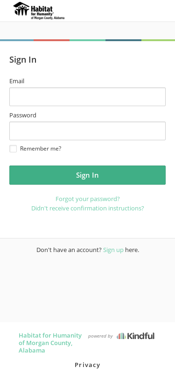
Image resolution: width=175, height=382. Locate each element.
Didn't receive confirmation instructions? (87, 208)
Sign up (113, 249)
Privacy (87, 364)
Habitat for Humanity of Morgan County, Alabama (50, 343)
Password (22, 115)
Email (16, 81)
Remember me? (35, 148)
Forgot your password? (88, 199)
